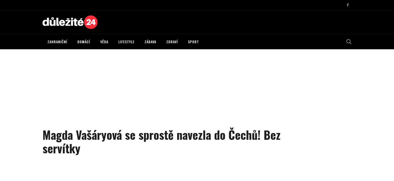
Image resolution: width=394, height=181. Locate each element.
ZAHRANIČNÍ (57, 41)
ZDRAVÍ (172, 41)
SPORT (193, 41)
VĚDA (104, 41)
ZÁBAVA (150, 41)
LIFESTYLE (126, 41)
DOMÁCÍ (83, 41)
